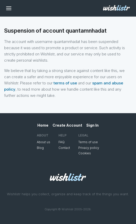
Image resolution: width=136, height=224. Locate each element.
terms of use (65, 83)
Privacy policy (88, 148)
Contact (64, 148)
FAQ (61, 142)
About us (43, 142)
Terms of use (88, 142)
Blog (40, 148)
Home (42, 125)
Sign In (92, 125)
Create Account (67, 125)
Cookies (84, 153)
